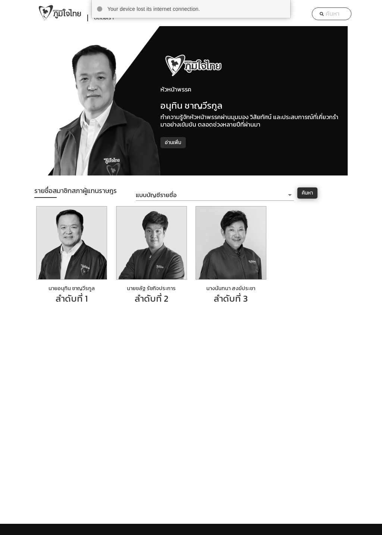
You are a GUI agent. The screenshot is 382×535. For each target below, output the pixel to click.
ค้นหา (307, 192)
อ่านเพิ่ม (173, 142)
